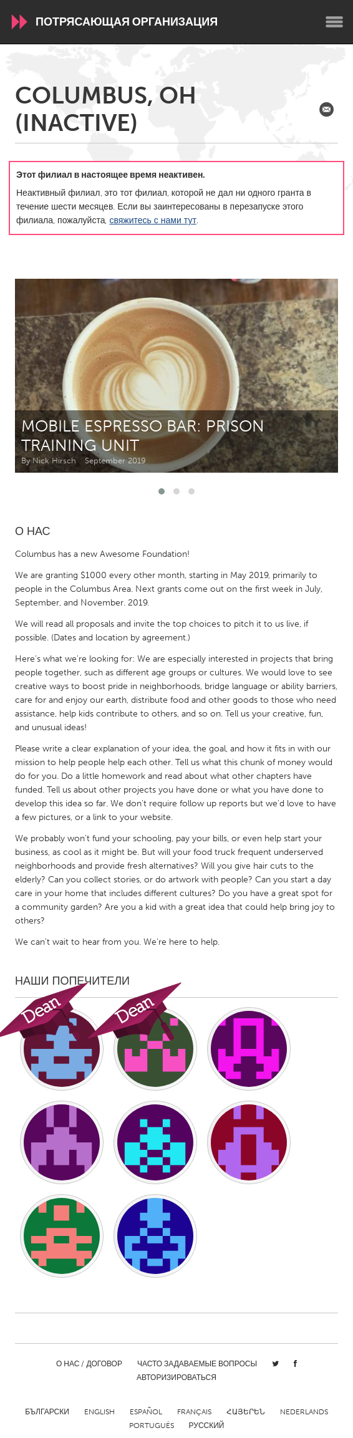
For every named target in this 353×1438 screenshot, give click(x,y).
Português (151, 1425)
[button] (161, 491)
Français (194, 1411)
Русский (207, 1425)
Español (146, 1411)
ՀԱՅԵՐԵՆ (245, 1411)
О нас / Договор (89, 1363)
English (99, 1411)
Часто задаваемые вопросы (197, 1363)
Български (47, 1411)
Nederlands (304, 1411)
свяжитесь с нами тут (152, 220)
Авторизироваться (176, 1377)
